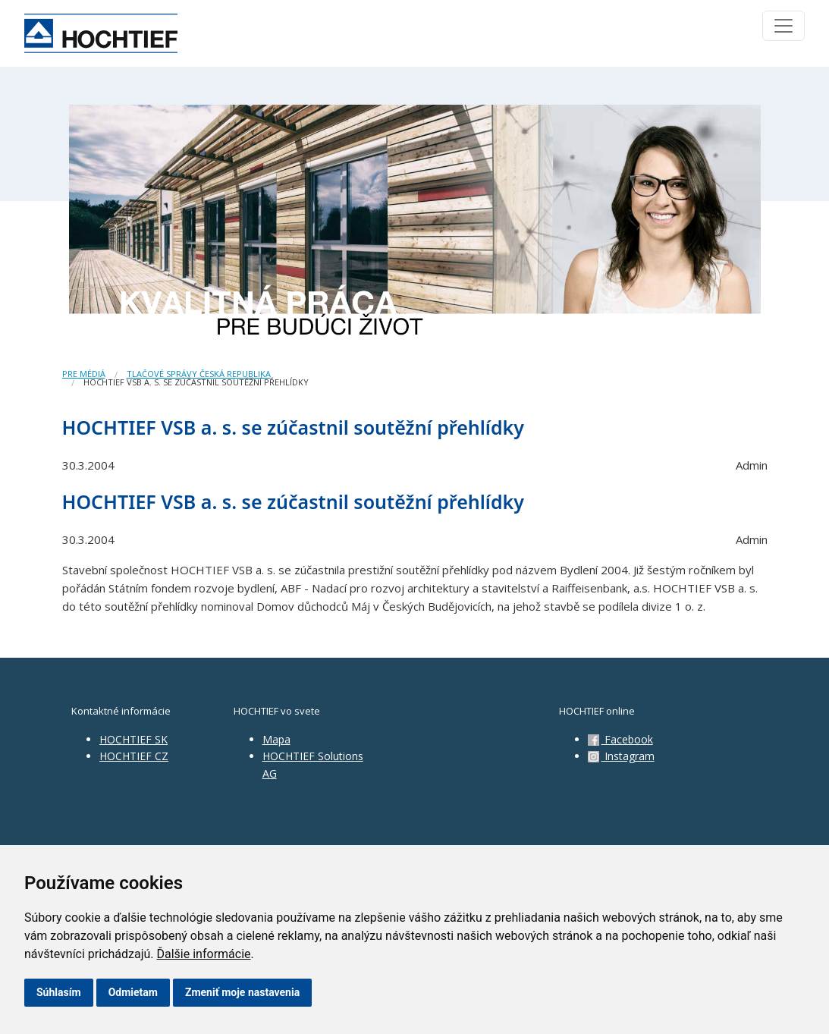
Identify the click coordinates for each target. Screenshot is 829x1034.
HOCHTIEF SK (133, 739)
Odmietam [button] (133, 992)
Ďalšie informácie (204, 954)
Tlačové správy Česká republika (199, 373)
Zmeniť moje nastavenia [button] (242, 992)
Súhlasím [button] (58, 992)
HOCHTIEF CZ (133, 756)
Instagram (621, 756)
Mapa (276, 739)
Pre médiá (83, 373)
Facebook (620, 739)
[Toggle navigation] (783, 26)
